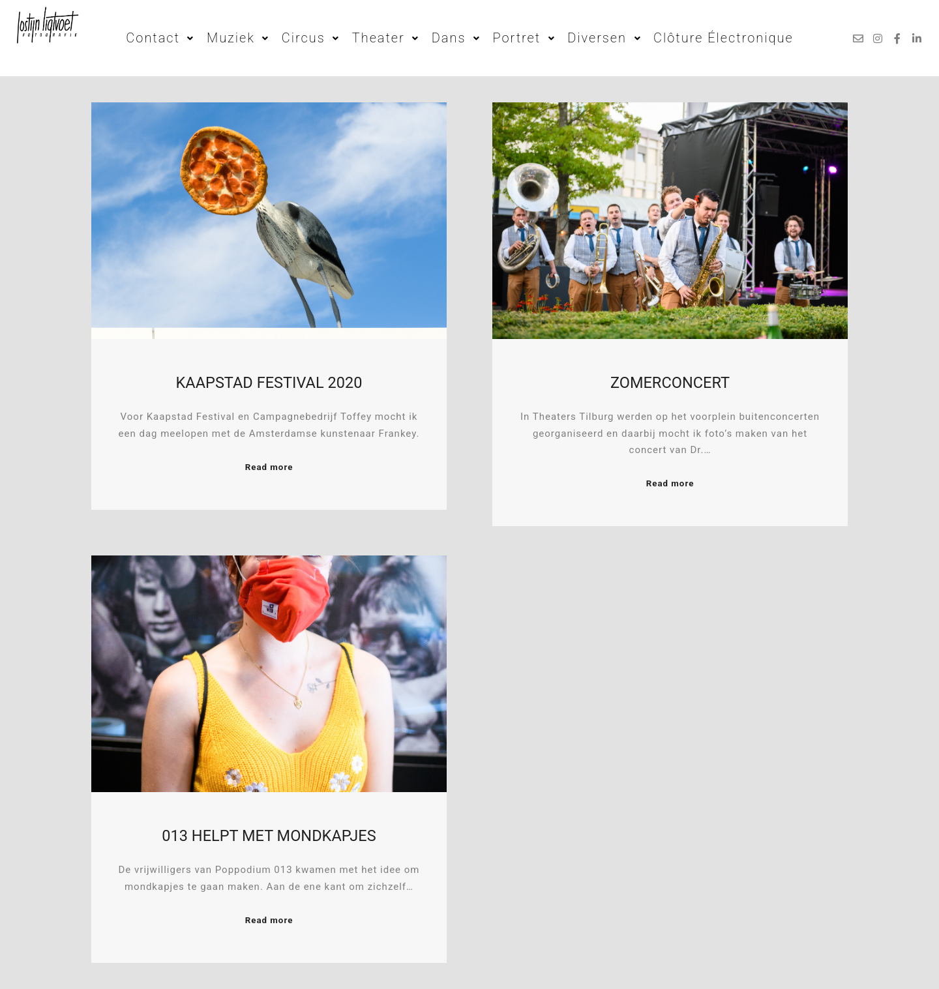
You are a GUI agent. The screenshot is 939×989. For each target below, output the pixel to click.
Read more (269, 467)
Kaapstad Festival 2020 (269, 383)
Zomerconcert (670, 383)
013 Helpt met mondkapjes (269, 836)
